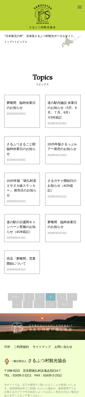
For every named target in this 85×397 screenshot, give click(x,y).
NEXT (65, 304)
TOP (7, 347)
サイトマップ (42, 347)
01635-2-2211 (22, 375)
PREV (15, 296)
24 (51, 304)
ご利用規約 (21, 347)
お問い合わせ (63, 347)
